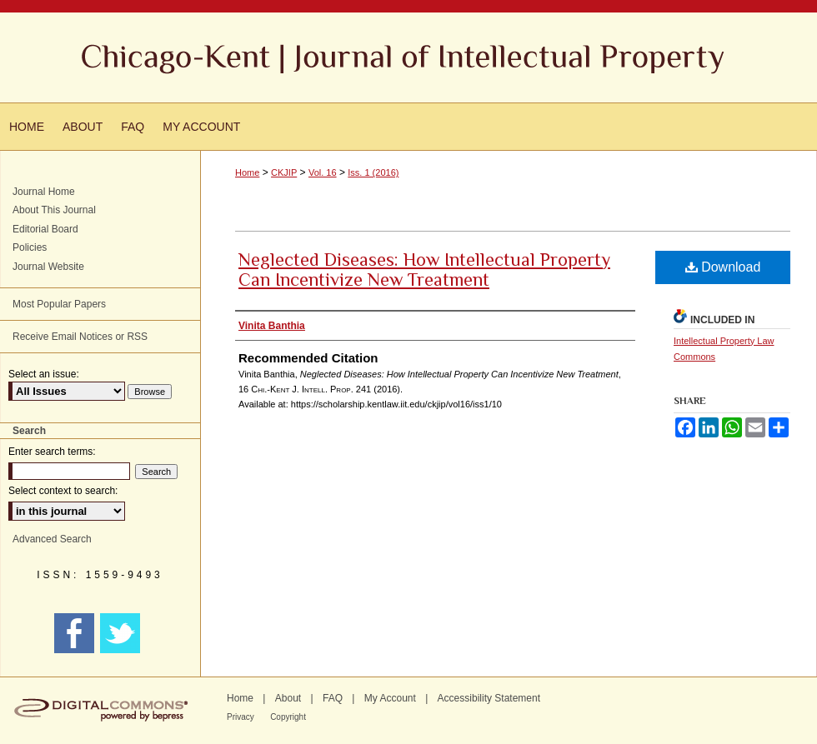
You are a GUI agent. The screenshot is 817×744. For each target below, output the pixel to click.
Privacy (240, 717)
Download (723, 267)
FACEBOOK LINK (76, 633)
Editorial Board (45, 229)
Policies (30, 247)
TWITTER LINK (121, 633)
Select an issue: (43, 374)
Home (247, 172)
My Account (390, 698)
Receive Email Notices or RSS (80, 336)
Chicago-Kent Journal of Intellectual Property (408, 57)
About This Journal (54, 210)
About (288, 698)
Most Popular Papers (59, 304)
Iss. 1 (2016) (373, 172)
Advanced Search (52, 539)
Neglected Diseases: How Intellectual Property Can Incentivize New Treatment (424, 269)
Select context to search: (63, 491)
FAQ (333, 698)
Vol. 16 (322, 172)
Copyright (288, 717)
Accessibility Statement (489, 698)
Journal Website (48, 266)
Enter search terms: (52, 451)
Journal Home (44, 191)
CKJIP (284, 172)
